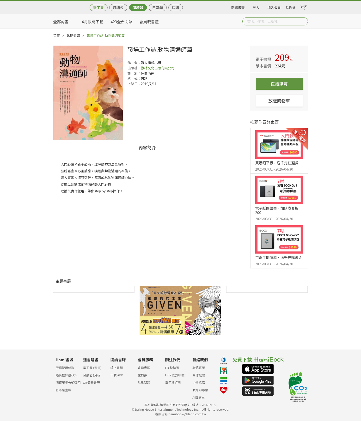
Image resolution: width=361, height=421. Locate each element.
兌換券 (291, 6)
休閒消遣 (73, 35)
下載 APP (116, 375)
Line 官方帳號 (174, 375)
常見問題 (144, 382)
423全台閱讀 (122, 21)
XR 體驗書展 (91, 382)
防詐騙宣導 (63, 390)
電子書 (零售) (92, 367)
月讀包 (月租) (92, 375)
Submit (304, 21)
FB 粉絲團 (172, 367)
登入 (256, 6)
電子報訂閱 (173, 382)
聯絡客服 (198, 367)
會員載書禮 (149, 21)
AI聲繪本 (198, 397)
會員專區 (144, 367)
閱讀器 (137, 7)
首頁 (56, 35)
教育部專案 (200, 390)
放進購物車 (279, 100)
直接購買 (279, 84)
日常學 (157, 7)
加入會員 (274, 6)
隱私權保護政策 (67, 375)
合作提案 (198, 375)
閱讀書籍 (238, 6)
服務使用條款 (65, 367)
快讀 (175, 7)
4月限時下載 (92, 21)
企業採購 (198, 382)
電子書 (98, 7)
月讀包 (118, 7)
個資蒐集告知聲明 (68, 382)
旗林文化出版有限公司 (158, 67)
